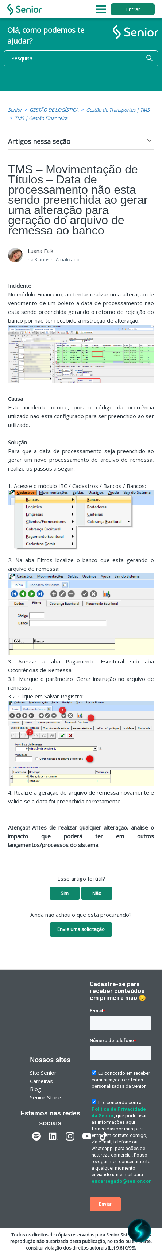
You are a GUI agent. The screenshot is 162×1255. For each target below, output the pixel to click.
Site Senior (43, 1072)
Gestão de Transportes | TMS (118, 109)
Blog (35, 1089)
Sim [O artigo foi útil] (65, 893)
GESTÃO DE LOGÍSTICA (54, 109)
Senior (15, 109)
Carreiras (41, 1081)
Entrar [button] (133, 9)
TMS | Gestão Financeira (41, 118)
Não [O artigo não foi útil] (96, 893)
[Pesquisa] (81, 58)
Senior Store (45, 1097)
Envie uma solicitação (81, 929)
